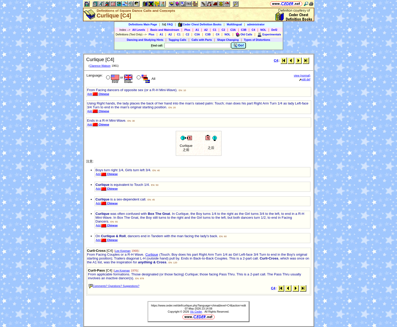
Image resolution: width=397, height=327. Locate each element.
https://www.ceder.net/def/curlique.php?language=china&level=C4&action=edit (198, 305)
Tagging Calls (177, 39)
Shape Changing (228, 39)
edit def (304, 79)
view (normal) (302, 75)
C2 (223, 29)
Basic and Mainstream (164, 29)
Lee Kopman (123, 250)
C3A (233, 29)
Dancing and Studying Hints (145, 39)
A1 (197, 29)
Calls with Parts (201, 39)
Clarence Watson (100, 65)
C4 (253, 29)
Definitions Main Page (142, 24)
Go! (238, 45)
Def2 (274, 29)
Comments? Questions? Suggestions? (114, 285)
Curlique (151, 254)
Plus (187, 29)
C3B (243, 29)
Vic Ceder (196, 311)
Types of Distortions (257, 39)
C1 (214, 29)
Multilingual (234, 24)
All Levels (138, 29)
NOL (263, 29)
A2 (206, 29)
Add (98, 93)
